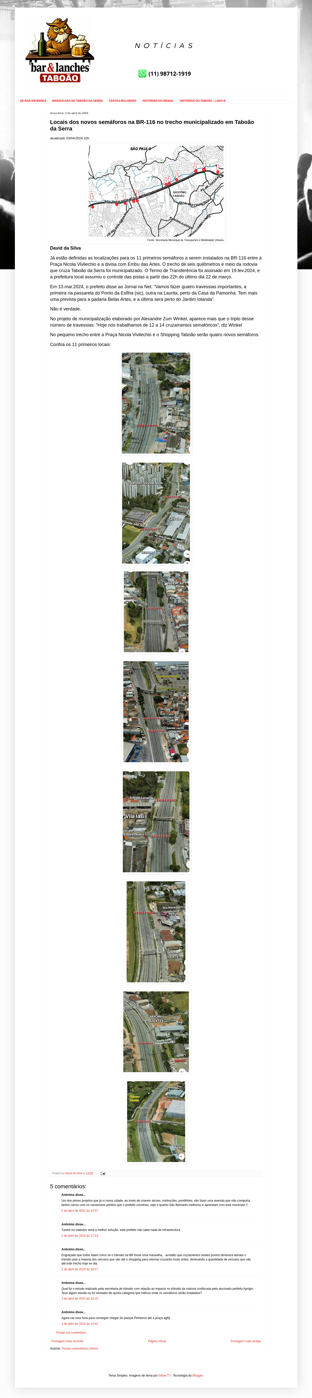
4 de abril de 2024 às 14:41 (80, 1324)
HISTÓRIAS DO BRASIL (158, 100)
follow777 (165, 1375)
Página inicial (157, 1341)
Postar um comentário (71, 1332)
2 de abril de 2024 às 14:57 (80, 1210)
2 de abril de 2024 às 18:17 (80, 1269)
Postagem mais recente (67, 1341)
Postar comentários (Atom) (80, 1348)
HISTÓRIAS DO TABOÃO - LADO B (202, 100)
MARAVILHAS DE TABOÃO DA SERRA (77, 100)
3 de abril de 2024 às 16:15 (80, 1298)
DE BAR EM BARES (33, 100)
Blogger (197, 1375)
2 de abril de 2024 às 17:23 (80, 1235)
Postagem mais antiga (246, 1341)
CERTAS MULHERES (122, 100)
